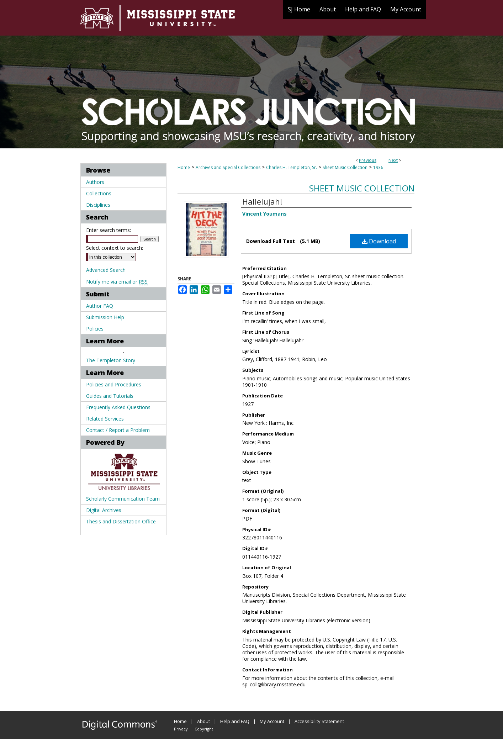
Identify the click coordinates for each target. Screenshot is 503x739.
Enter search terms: (108, 230)
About (203, 721)
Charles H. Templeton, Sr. (291, 167)
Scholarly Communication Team (123, 498)
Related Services (105, 418)
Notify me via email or (117, 281)
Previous (367, 160)
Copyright (204, 729)
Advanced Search (106, 269)
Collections (98, 193)
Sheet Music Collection (345, 167)
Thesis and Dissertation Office (121, 521)
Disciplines (98, 204)
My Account (272, 721)
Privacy (181, 729)
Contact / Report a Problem (118, 430)
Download (379, 241)
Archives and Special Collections (228, 167)
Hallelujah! (262, 201)
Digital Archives (103, 510)
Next (393, 160)
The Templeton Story (110, 360)
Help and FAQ (234, 721)
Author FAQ (99, 305)
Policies (95, 328)
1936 (378, 167)
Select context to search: (114, 247)
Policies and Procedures (113, 384)
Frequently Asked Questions (118, 407)
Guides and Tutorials (109, 395)
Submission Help (105, 317)
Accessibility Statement (319, 721)
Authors (95, 182)
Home (184, 167)
